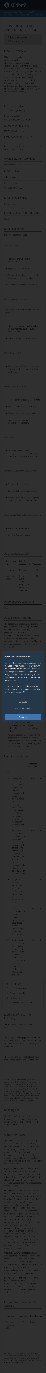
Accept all (23, 717)
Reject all (23, 702)
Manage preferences (23, 709)
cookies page (18, 692)
